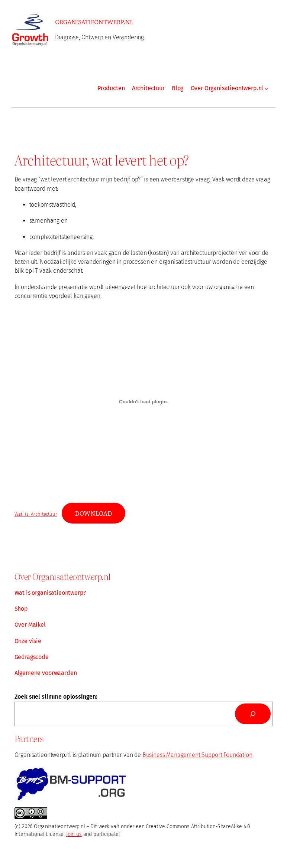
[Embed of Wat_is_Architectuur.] (143, 402)
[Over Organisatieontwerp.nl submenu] (266, 88)
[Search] (253, 713)
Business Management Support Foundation (197, 754)
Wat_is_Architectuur (35, 514)
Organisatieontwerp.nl (94, 21)
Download (93, 513)
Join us (74, 834)
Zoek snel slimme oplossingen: (55, 696)
